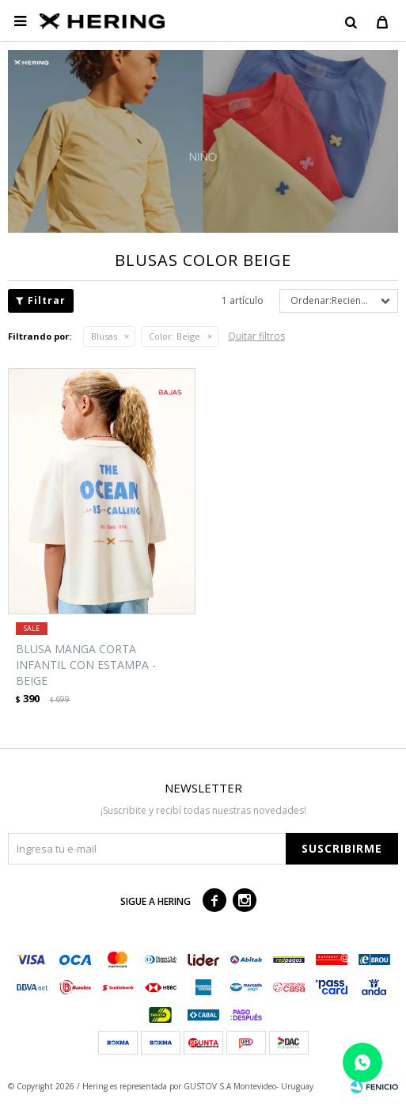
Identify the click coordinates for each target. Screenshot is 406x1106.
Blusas (104, 336)
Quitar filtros (256, 336)
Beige (174, 336)
